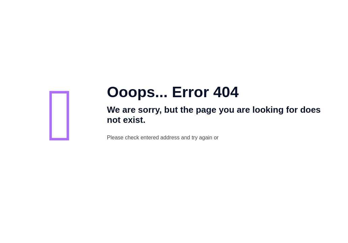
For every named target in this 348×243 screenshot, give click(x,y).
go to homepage (261, 138)
